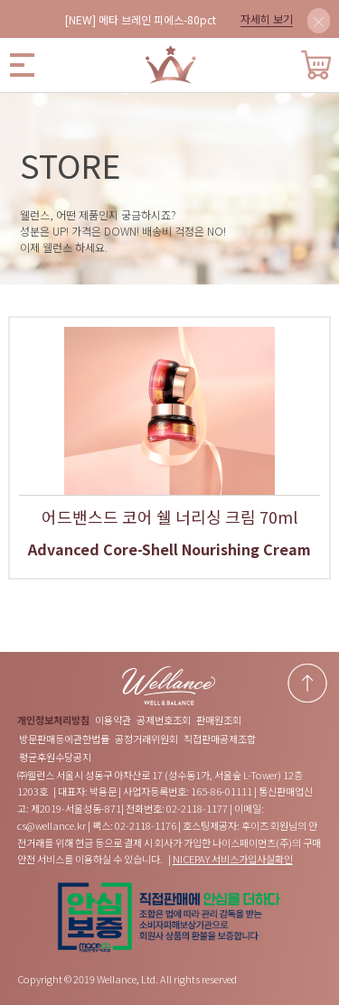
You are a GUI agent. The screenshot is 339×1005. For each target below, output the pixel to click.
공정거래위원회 (146, 738)
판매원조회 (218, 719)
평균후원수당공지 (55, 756)
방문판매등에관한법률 (64, 738)
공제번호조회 (164, 719)
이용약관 (113, 719)
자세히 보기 (266, 18)
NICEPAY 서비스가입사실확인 (233, 858)
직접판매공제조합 (220, 738)
